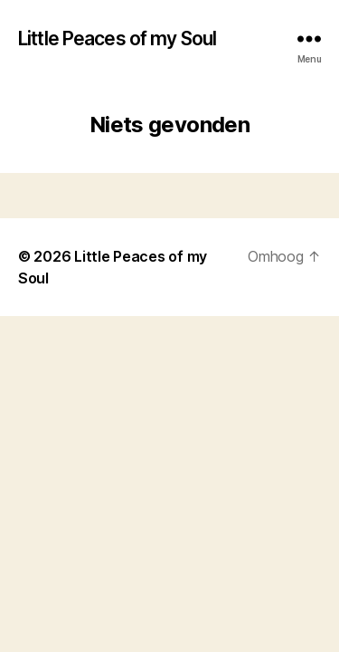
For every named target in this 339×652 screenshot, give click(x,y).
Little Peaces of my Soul (117, 38)
